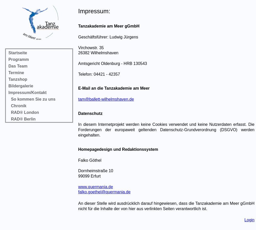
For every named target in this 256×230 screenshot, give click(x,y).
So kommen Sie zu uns (33, 99)
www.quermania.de (95, 187)
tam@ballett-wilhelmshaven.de (106, 99)
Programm (18, 59)
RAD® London (25, 112)
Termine (16, 73)
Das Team (17, 66)
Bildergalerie (20, 86)
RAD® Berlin (23, 119)
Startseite (17, 53)
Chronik (18, 106)
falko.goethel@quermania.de (104, 192)
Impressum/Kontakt (27, 92)
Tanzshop (17, 79)
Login (249, 220)
